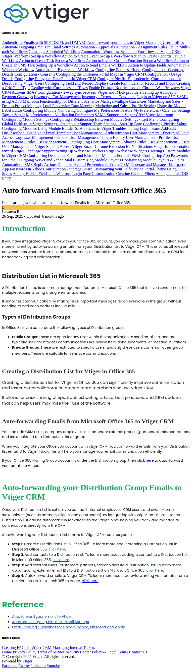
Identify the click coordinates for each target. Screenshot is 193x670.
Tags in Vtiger (13, 115)
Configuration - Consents (34, 74)
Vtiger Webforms (16, 56)
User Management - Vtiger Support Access (36, 146)
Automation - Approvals (95, 47)
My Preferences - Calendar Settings (161, 110)
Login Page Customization (93, 173)
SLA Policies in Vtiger (93, 128)
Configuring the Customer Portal (82, 74)
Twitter (24, 665)
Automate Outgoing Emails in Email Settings (38, 47)
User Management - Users (169, 142)
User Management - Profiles (148, 137)
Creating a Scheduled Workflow (54, 51)
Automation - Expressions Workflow (64, 70)
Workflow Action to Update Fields (139, 65)
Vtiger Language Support (34, 151)
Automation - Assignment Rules (141, 47)
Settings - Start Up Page (122, 124)
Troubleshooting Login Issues (136, 128)
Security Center (78, 652)
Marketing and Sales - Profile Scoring (125, 106)
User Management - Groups (45, 137)
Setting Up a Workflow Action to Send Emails (73, 65)
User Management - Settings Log (63, 142)
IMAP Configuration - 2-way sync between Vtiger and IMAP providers (84, 92)
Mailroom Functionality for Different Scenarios (61, 101)
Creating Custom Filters (135, 173)
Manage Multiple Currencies (123, 101)
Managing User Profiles (164, 42)
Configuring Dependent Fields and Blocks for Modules (71, 155)
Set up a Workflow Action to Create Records (135, 56)
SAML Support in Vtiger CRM (120, 115)
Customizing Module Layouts (97, 160)
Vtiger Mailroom (159, 115)
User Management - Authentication (100, 133)
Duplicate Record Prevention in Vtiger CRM (93, 164)
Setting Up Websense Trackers (80, 151)
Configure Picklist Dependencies (123, 79)
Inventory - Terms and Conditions (109, 97)
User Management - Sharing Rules (119, 142)
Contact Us (138, 652)
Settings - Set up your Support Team (73, 124)
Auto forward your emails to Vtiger (115, 42)
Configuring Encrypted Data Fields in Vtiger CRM (55, 79)
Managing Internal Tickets (74, 647)
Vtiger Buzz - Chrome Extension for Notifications (112, 146)
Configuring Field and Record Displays (76, 83)
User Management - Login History (97, 137)
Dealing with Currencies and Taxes (59, 88)
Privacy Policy (24, 652)
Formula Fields (129, 155)
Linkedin (38, 665)
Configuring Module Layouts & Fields (153, 160)
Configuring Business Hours (118, 70)
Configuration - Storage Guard (67, 169)
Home (7, 652)
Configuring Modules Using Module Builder (38, 128)
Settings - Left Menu (142, 119)
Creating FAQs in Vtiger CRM (27, 647)
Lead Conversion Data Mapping (68, 106)
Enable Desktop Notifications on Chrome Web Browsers (134, 88)
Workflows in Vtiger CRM (159, 51)
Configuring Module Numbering (49, 110)
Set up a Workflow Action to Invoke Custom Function (98, 60)
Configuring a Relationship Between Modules (87, 119)
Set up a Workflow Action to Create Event (65, 56)
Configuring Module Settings (25, 119)
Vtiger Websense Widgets (126, 151)
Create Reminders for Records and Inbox (142, 83)
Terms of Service (51, 652)
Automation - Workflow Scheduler (109, 51)
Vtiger (27, 661)
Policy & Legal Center (110, 652)
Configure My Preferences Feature (104, 110)
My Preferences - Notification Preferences (60, 115)
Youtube (53, 665)
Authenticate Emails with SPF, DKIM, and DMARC (44, 42)
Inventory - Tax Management (57, 97)
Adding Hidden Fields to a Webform (42, 173)
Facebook (10, 665)
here (150, 460)
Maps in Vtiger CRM (127, 74)
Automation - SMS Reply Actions (29, 164)
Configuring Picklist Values (165, 124)
